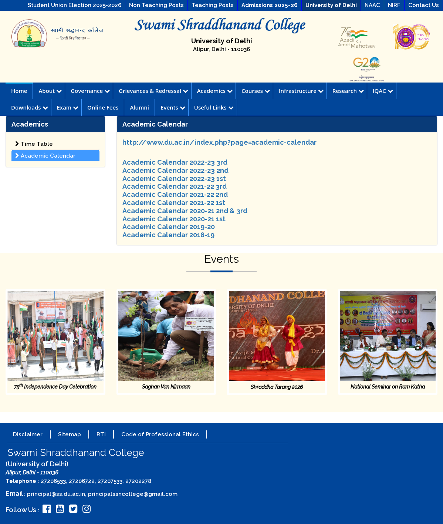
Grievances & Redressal (153, 90)
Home (19, 90)
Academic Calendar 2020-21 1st (174, 219)
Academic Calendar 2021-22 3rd (174, 186)
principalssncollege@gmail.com (132, 494)
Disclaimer (28, 434)
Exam (68, 107)
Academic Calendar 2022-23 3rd (174, 162)
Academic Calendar (45, 155)
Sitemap (69, 434)
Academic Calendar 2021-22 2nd (175, 194)
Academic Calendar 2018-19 (168, 235)
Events (172, 107)
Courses (255, 90)
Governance (90, 90)
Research (348, 90)
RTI (101, 434)
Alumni (139, 107)
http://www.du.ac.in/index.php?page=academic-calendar (219, 142)
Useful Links (214, 107)
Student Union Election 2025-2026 (74, 5)
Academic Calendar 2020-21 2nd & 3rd (184, 211)
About (50, 90)
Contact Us (423, 5)
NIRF (394, 5)
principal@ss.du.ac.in (56, 494)
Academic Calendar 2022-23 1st (174, 178)
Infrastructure (301, 90)
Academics (215, 90)
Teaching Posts (213, 5)
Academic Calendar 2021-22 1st (173, 202)
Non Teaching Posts (156, 5)
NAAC (372, 5)
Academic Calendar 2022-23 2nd (175, 170)
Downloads (29, 107)
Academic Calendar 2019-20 (168, 227)
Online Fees (102, 107)
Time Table (34, 144)
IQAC (383, 90)
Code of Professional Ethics (160, 434)
